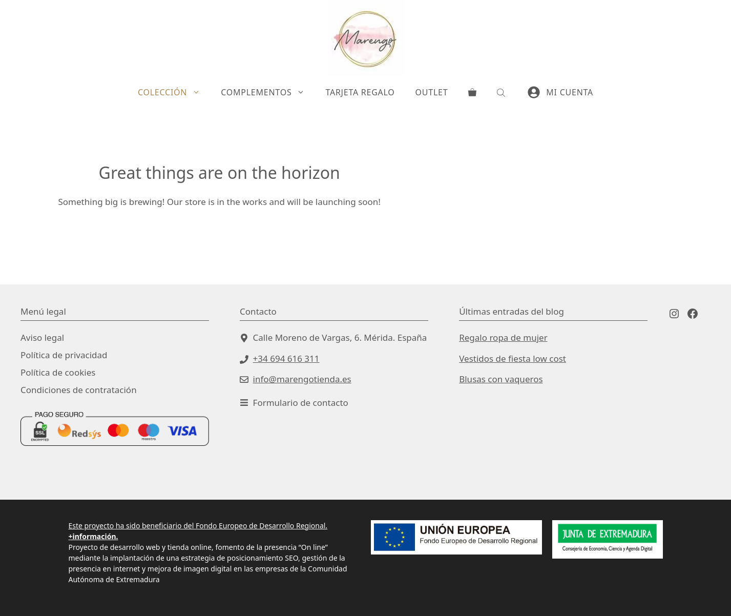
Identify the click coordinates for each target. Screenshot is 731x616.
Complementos (268, 92)
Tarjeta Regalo (359, 92)
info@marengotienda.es (302, 379)
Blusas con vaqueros (500, 379)
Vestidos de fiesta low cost (512, 358)
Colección (174, 92)
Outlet (431, 92)
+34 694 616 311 (286, 358)
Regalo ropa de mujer (503, 337)
